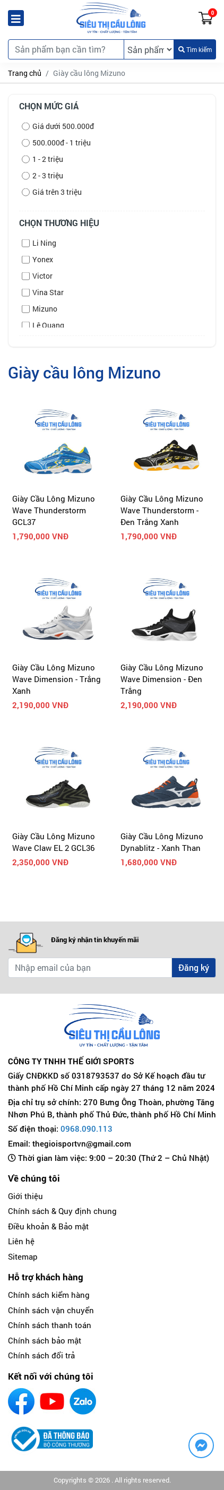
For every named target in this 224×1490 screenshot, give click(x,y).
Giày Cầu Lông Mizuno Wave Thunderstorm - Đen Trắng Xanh (161, 510)
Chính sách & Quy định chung (62, 1210)
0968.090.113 (87, 1128)
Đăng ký (193, 967)
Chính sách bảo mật (44, 1340)
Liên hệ (21, 1241)
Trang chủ (24, 73)
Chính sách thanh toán (49, 1325)
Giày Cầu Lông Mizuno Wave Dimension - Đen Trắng (161, 679)
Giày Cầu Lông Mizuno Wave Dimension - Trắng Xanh (56, 679)
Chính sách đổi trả (41, 1355)
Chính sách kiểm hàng (49, 1294)
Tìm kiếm (195, 49)
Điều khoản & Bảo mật (48, 1226)
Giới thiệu (25, 1196)
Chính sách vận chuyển (51, 1310)
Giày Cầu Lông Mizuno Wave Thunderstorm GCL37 (53, 510)
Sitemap (23, 1256)
